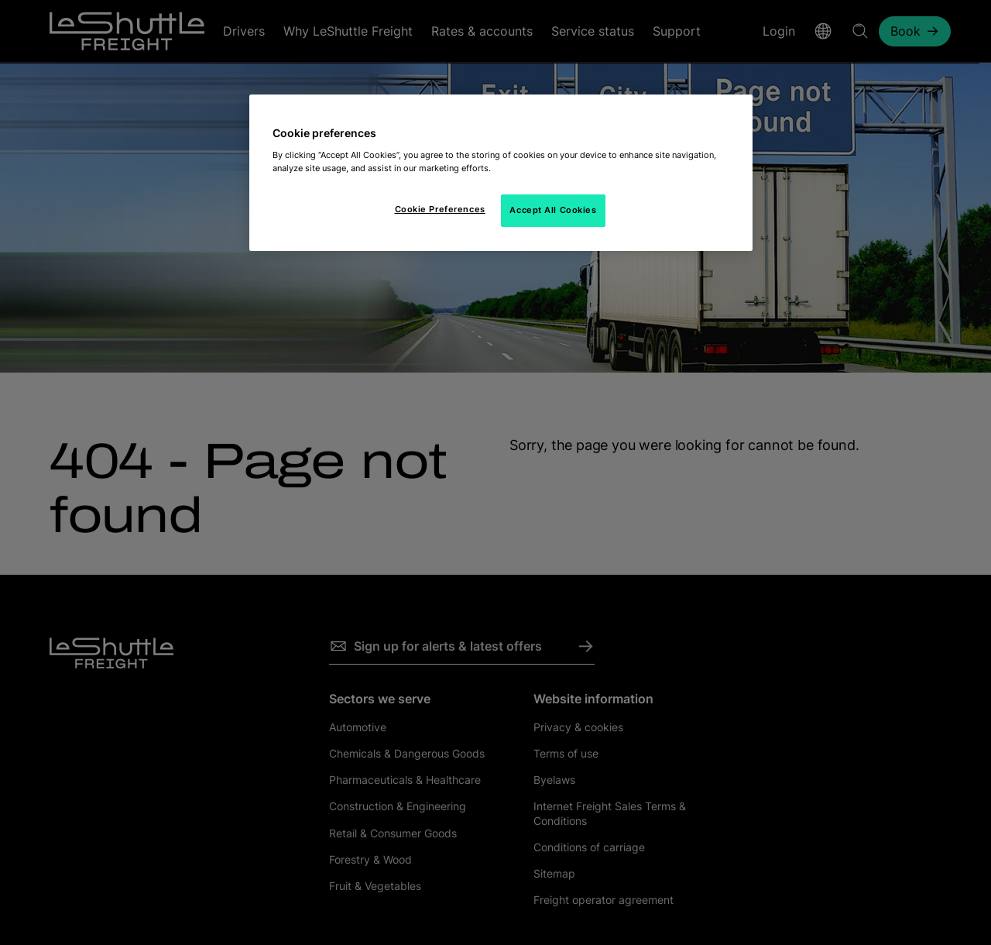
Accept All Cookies (552, 209)
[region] (501, 172)
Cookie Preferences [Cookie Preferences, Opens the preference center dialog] (440, 209)
